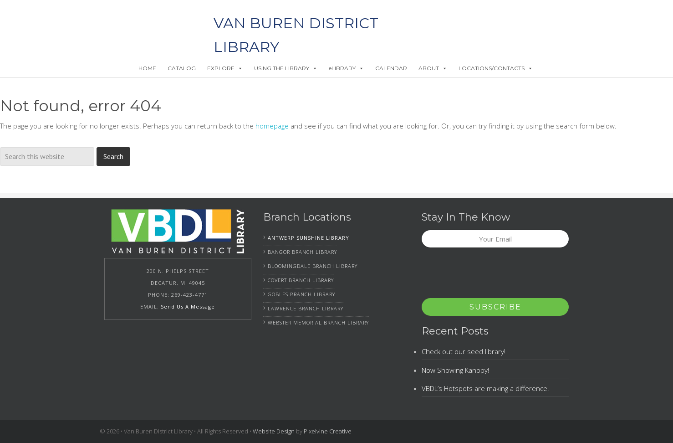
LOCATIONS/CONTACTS (496, 68)
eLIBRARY (346, 68)
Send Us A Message (188, 306)
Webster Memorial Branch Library (318, 322)
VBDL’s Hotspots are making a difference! (485, 388)
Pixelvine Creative (328, 431)
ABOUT (432, 68)
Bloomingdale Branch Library (312, 266)
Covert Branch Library (301, 280)
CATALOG (182, 68)
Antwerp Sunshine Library (308, 237)
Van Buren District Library (143, 23)
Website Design (274, 431)
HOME (147, 68)
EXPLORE (225, 68)
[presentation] (491, 276)
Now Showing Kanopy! (455, 370)
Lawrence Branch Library (305, 308)
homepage (272, 125)
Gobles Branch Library (301, 294)
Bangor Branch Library (302, 251)
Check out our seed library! (463, 351)
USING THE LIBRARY (285, 68)
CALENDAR (391, 68)
